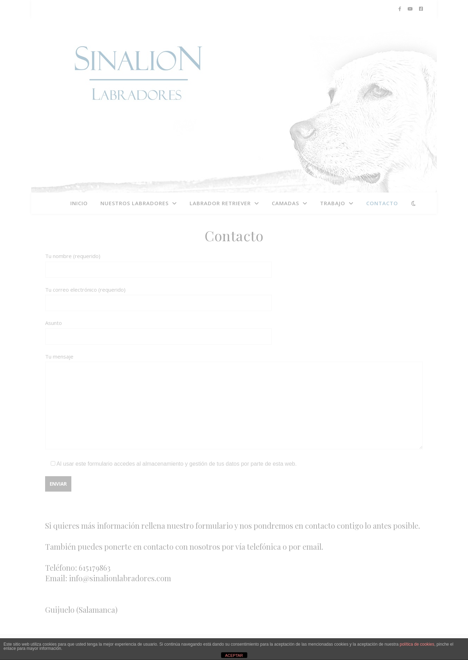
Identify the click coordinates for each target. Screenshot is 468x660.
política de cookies (417, 644)
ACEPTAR (234, 655)
